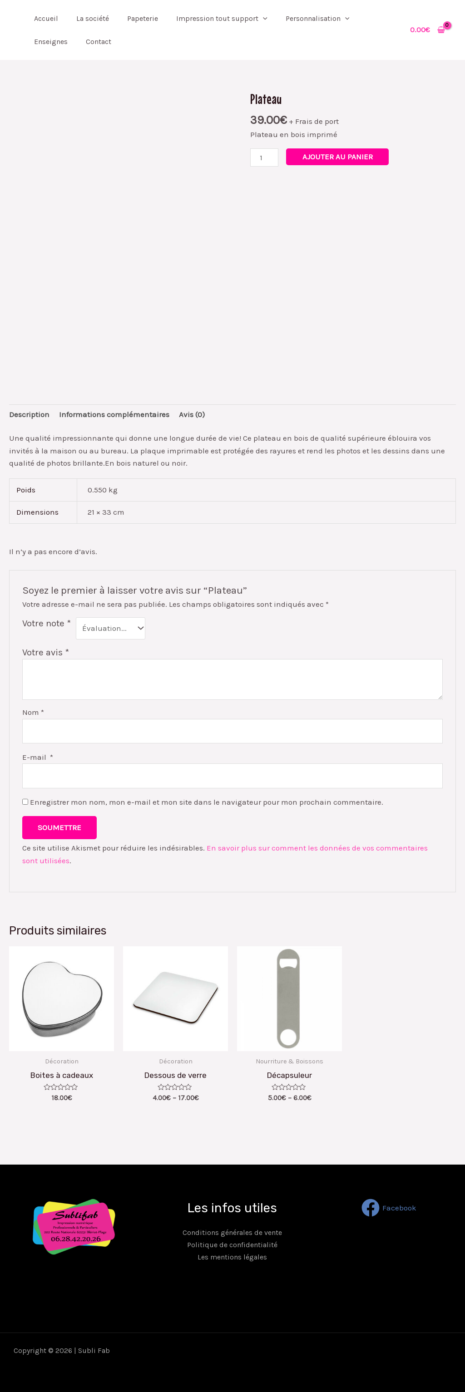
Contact (98, 41)
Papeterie (142, 18)
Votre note (46, 623)
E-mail (37, 757)
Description (29, 414)
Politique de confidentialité (232, 1244)
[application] (262, 18)
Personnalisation (318, 18)
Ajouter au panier (337, 156)
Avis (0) (192, 414)
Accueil (46, 18)
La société (92, 18)
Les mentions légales (232, 1257)
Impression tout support (221, 18)
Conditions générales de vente (232, 1232)
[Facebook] (389, 1208)
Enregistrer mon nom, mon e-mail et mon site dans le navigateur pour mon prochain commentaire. (206, 802)
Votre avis (45, 652)
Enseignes (51, 41)
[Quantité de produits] (264, 157)
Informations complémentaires (114, 414)
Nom (33, 712)
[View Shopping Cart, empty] (427, 29)
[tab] (29, 414)
